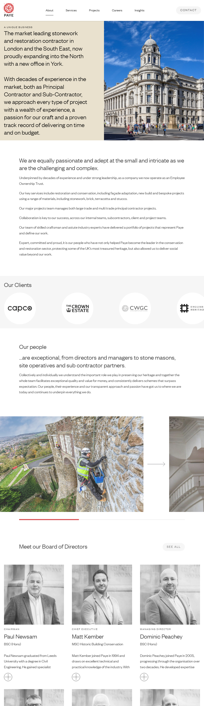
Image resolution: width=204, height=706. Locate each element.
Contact (188, 10)
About (49, 10)
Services (71, 10)
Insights (139, 10)
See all (174, 554)
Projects (94, 10)
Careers (117, 10)
